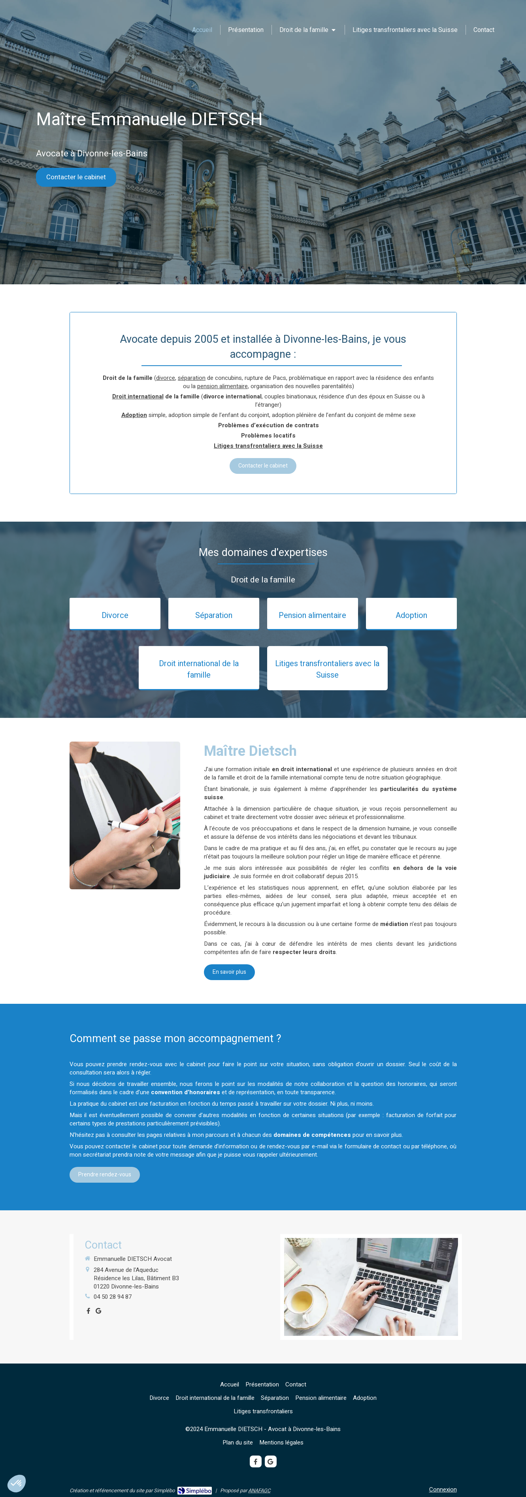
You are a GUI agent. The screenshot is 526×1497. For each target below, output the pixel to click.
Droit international (138, 396)
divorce (165, 378)
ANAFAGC (259, 1490)
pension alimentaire (222, 386)
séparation (191, 378)
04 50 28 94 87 (113, 1296)
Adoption (134, 415)
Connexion (443, 1489)
